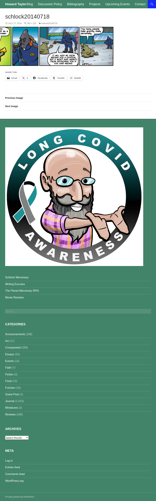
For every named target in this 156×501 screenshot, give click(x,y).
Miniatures (11, 407)
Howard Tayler (15, 4)
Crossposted (13, 347)
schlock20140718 (49, 23)
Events (9, 361)
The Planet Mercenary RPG (22, 290)
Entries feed (12, 467)
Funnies (10, 387)
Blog (30, 4)
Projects (94, 4)
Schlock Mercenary (17, 277)
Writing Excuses (15, 284)
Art (7, 340)
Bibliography (75, 4)
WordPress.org (14, 480)
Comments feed (15, 474)
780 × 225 (31, 23)
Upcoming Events (117, 4)
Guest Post (12, 394)
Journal (9, 401)
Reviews (10, 414)
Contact (140, 4)
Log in (9, 460)
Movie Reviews (14, 297)
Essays (9, 354)
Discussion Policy (50, 4)
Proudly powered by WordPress (19, 497)
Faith (8, 367)
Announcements (15, 334)
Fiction (9, 374)
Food (8, 381)
